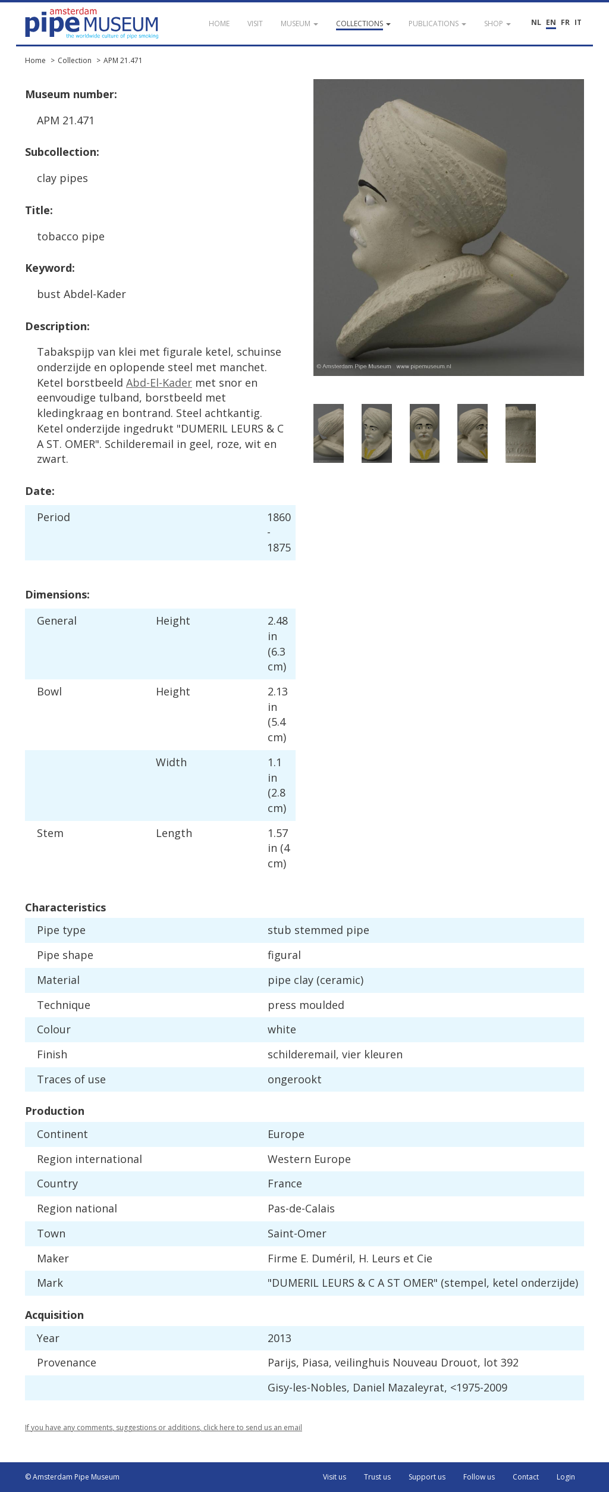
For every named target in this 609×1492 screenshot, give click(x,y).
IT (578, 22)
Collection (75, 60)
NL (536, 22)
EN (551, 22)
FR (565, 22)
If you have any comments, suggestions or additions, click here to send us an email (163, 1427)
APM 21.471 (123, 60)
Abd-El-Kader (159, 382)
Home (35, 60)
